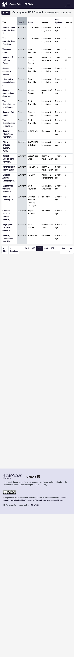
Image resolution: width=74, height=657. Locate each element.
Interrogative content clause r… (8, 82)
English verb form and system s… (7, 189)
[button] (5, 13)
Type (21, 22)
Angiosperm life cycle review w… (7, 227)
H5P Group (34, 505)
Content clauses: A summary (6, 71)
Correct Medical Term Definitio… (8, 159)
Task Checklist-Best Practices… (8, 41)
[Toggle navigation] (68, 4)
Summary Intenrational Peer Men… (7, 134)
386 (33, 248)
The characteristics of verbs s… (8, 104)
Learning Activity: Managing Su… (8, 178)
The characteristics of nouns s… (8, 123)
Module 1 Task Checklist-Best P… (8, 30)
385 (27, 248)
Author (30, 22)
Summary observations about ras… (8, 93)
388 (46, 248)
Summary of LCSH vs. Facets (7, 60)
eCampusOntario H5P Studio (17, 4)
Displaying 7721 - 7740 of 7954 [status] (59, 13)
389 (52, 248)
